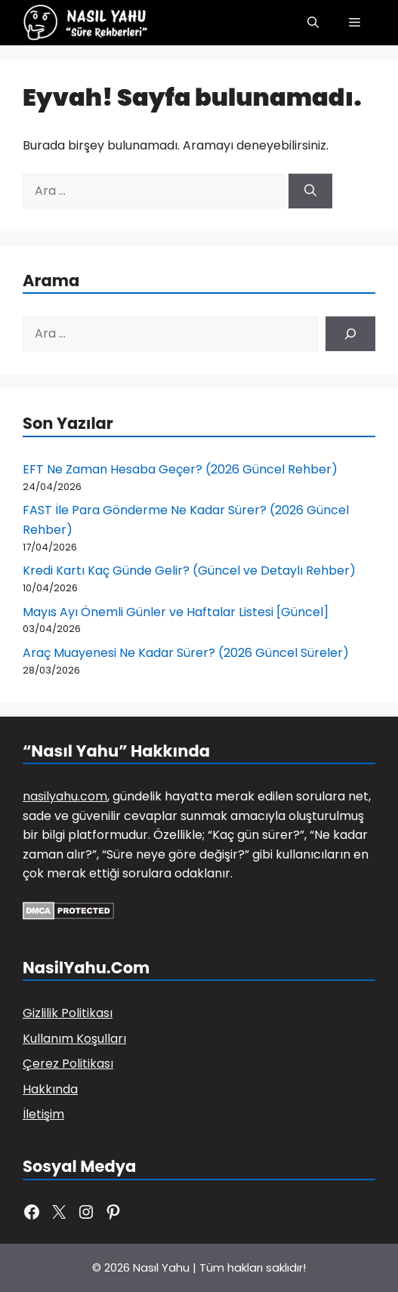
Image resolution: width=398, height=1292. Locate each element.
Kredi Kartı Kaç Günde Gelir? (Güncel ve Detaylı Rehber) (189, 570)
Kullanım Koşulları (74, 1038)
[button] (313, 22)
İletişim (43, 1114)
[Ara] (310, 191)
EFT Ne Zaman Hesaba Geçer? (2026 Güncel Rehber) (180, 469)
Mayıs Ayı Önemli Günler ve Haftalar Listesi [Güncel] (176, 612)
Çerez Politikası (68, 1063)
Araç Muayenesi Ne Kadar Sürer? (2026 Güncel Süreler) (186, 652)
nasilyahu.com (65, 796)
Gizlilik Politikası (68, 1013)
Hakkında (50, 1089)
